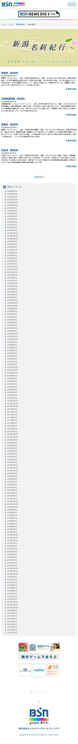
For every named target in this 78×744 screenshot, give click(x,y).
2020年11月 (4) (12, 303)
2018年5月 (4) (12, 387)
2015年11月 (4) (12, 471)
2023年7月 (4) (12, 213)
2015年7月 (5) (12, 482)
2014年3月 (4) (12, 526)
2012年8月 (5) (12, 580)
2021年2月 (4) (12, 295)
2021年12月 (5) (12, 267)
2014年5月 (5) (12, 521)
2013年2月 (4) (12, 563)
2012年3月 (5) (12, 593)
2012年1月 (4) (12, 599)
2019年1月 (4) (12, 364)
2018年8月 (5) (12, 378)
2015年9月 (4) (12, 476)
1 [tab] (36, 678)
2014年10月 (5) (12, 507)
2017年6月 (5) (12, 417)
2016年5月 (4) (12, 454)
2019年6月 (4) (12, 350)
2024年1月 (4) (12, 197)
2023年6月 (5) (12, 216)
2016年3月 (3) (12, 459)
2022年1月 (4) (12, 264)
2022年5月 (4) (12, 253)
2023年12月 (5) (12, 199)
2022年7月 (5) (12, 247)
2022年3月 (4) (12, 258)
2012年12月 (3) (12, 568)
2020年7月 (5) (12, 314)
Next (61, 670)
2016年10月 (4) (12, 440)
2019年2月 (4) (12, 362)
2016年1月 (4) (12, 465)
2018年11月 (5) (12, 370)
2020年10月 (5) (12, 306)
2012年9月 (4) (12, 577)
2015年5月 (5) (12, 487)
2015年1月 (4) (12, 498)
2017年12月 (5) (12, 401)
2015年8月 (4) (12, 479)
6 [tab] (44, 692)
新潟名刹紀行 (20, 24)
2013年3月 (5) (12, 560)
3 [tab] (41, 678)
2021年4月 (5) (12, 289)
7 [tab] (46, 692)
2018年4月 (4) (12, 390)
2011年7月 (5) (12, 616)
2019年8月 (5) (12, 345)
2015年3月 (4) (12, 493)
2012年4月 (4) (12, 591)
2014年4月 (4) (12, 524)
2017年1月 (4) (12, 431)
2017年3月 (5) (12, 426)
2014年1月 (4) (12, 532)
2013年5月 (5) (12, 554)
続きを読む (72, 89)
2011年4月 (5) (12, 624)
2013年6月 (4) (12, 552)
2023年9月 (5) (12, 208)
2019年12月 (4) (12, 334)
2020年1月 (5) (12, 331)
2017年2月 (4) (12, 429)
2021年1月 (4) (12, 297)
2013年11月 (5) (12, 538)
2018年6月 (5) (12, 384)
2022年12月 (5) (12, 233)
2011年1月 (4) (12, 633)
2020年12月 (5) (12, 300)
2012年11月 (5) (12, 571)
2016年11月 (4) (12, 437)
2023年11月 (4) (12, 202)
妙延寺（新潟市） (10, 150)
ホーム (3, 24)
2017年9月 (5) (12, 409)
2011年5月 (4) (12, 621)
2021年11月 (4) (12, 269)
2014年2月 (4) (12, 529)
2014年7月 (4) (12, 515)
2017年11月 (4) (12, 404)
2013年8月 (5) (12, 546)
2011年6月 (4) (12, 619)
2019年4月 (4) (12, 356)
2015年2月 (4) (12, 496)
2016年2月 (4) (12, 462)
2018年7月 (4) (12, 381)
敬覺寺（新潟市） (10, 124)
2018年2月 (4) (12, 395)
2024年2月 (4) (12, 194)
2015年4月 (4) (12, 490)
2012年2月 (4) (12, 596)
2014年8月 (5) (12, 512)
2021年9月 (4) (12, 275)
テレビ (11, 24)
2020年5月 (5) (12, 320)
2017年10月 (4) (12, 406)
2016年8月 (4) (12, 445)
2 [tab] (39, 678)
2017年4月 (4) (12, 423)
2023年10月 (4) (12, 205)
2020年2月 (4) (12, 328)
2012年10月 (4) (12, 574)
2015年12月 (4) (12, 468)
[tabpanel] (25, 670)
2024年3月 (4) (12, 191)
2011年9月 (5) (12, 610)
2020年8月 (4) (12, 311)
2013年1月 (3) (12, 566)
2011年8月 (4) (12, 613)
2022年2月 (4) (12, 261)
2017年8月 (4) (12, 412)
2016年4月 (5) (12, 457)
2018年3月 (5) (12, 392)
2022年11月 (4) (12, 236)
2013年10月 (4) (12, 540)
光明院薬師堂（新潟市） (14, 98)
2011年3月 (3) (12, 627)
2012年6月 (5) (12, 585)
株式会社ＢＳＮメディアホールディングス (39, 728)
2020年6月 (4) (12, 317)
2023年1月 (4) (12, 230)
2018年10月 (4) (12, 373)
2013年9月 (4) (12, 543)
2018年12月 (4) (12, 367)
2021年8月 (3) (12, 278)
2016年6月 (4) (12, 451)
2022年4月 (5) (12, 255)
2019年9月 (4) (12, 342)
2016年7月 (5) (12, 448)
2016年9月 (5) (12, 443)
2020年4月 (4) (12, 322)
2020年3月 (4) (12, 325)
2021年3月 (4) (12, 292)
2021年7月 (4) (12, 281)
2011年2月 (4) (12, 630)
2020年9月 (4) (12, 309)
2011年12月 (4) (12, 602)
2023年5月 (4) (12, 219)
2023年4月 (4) (12, 222)
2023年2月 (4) (12, 227)
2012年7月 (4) (12, 582)
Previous (16, 670)
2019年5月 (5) (12, 353)
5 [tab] (41, 692)
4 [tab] (39, 692)
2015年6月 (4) (12, 485)
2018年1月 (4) (12, 398)
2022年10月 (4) (12, 239)
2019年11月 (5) (12, 336)
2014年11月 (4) (12, 504)
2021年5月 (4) (12, 286)
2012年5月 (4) (12, 588)
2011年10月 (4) (12, 607)
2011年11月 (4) (12, 605)
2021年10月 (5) (12, 272)
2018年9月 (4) (12, 376)
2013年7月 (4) (12, 549)
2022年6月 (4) (12, 250)
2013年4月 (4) (12, 557)
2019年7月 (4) (12, 348)
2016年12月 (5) (12, 434)
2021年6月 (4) (12, 283)
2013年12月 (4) (12, 535)
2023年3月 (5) (12, 225)
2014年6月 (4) (12, 518)
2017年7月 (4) (12, 415)
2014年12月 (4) (12, 501)
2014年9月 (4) (12, 510)
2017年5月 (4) (12, 420)
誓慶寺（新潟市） (10, 72)
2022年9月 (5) (12, 241)
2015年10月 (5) (12, 473)
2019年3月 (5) (12, 359)
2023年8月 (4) (12, 211)
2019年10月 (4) (12, 339)
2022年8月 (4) (12, 244)
